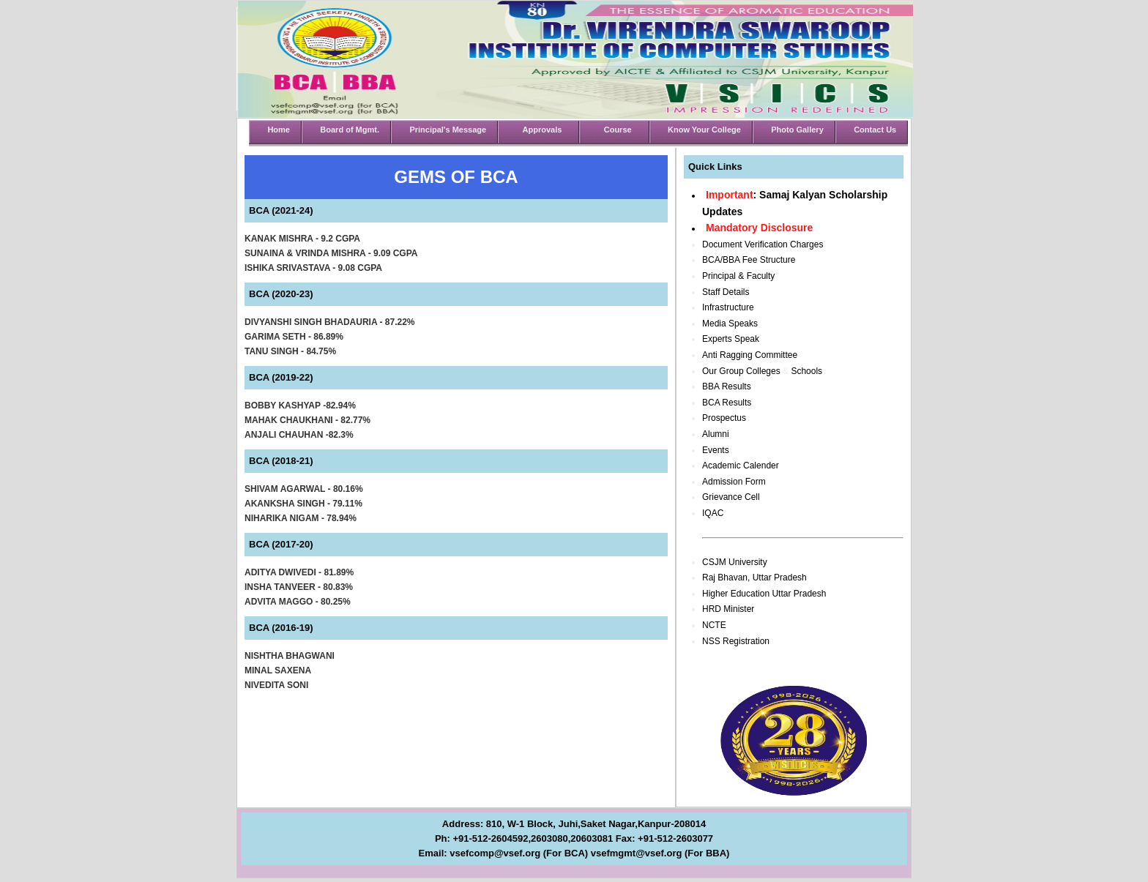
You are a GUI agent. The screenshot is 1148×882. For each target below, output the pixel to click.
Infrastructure (728, 307)
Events (715, 450)
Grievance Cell (731, 497)
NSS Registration (735, 641)
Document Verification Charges (762, 244)
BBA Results (726, 386)
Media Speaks (730, 323)
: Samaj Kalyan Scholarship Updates (794, 203)
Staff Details (725, 292)
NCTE (714, 625)
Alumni (715, 434)
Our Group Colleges (741, 371)
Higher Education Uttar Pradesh (764, 593)
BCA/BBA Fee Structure (748, 260)
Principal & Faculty (738, 276)
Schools (806, 371)
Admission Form (734, 481)
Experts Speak (730, 339)
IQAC (712, 513)
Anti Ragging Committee (749, 355)
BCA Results (726, 402)
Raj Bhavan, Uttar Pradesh (754, 577)
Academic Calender (740, 465)
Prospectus (724, 418)
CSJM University (734, 562)
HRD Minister (728, 609)
